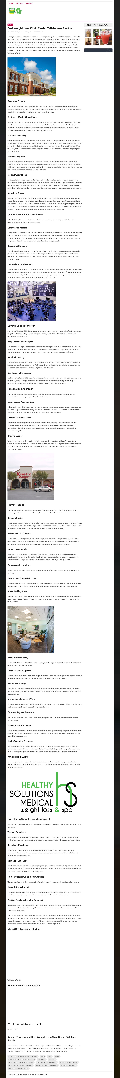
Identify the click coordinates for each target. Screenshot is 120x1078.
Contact (29, 3)
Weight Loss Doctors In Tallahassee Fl (47, 1065)
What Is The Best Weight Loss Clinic (18, 1068)
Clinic (49, 1056)
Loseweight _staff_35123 (15, 32)
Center (43, 1056)
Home (11, 3)
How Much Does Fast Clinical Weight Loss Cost (21, 1059)
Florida (57, 1056)
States (10, 24)
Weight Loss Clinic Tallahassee (69, 1062)
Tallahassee (41, 1059)
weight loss (52, 1059)
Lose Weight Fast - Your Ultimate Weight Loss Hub (31, 1075)
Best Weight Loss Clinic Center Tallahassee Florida (22, 1056)
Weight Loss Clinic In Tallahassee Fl (47, 1062)
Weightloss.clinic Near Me (68, 1065)
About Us (19, 3)
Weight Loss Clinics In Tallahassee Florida (20, 1065)
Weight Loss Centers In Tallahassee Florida (20, 1062)
